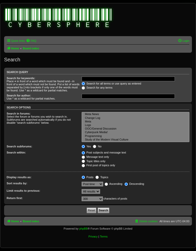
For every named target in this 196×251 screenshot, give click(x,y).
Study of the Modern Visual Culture (135, 140)
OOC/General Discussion (135, 129)
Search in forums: (19, 113)
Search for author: (19, 95)
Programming (135, 136)
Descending (134, 183)
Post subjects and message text (104, 152)
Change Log (135, 118)
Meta (135, 121)
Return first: (15, 198)
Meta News (135, 114)
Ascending (113, 183)
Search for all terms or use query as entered (111, 83)
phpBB (83, 228)
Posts (88, 177)
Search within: (16, 152)
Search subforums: (19, 146)
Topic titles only (93, 161)
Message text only (95, 156)
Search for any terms (97, 87)
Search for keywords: (21, 78)
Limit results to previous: (23, 190)
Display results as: (19, 177)
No (97, 146)
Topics (101, 177)
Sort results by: (17, 183)
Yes (86, 146)
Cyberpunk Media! (135, 132)
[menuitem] (31, 41)
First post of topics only (98, 165)
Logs (135, 125)
